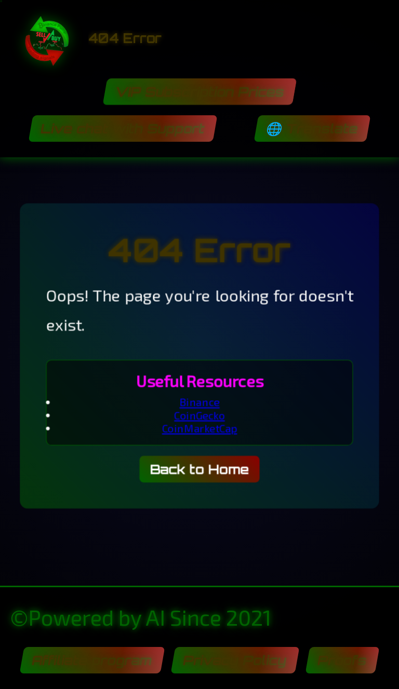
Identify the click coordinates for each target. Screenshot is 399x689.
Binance (199, 402)
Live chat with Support (123, 128)
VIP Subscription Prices (199, 92)
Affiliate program (92, 660)
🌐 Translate (312, 128)
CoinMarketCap (199, 428)
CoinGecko (199, 415)
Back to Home (199, 470)
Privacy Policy (235, 660)
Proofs (342, 660)
